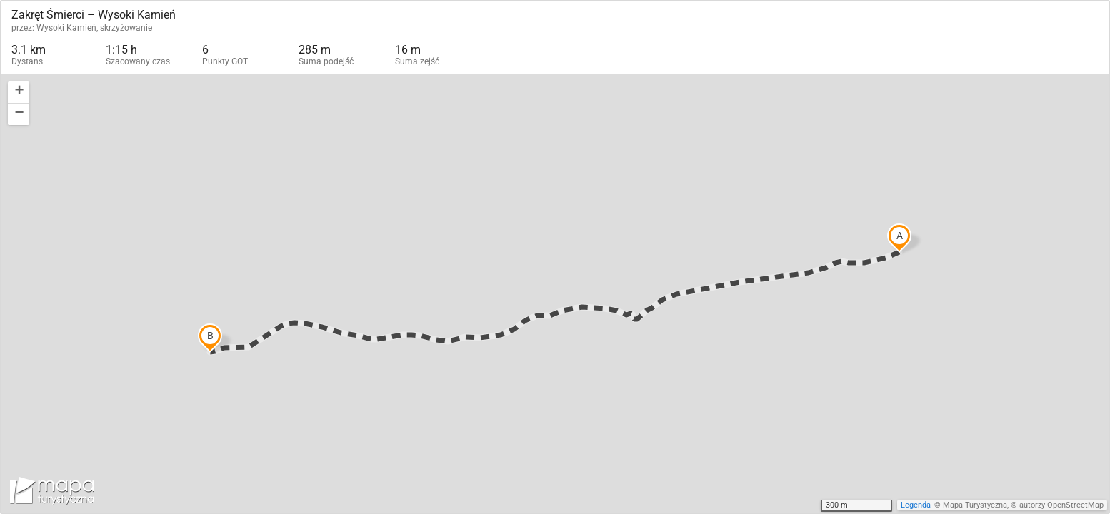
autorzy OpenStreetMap (1061, 505)
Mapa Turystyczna (975, 505)
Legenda (916, 505)
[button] (18, 92)
